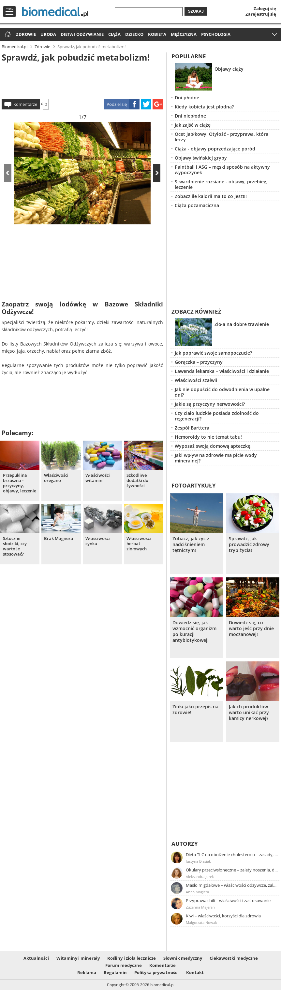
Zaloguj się (265, 8)
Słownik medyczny (182, 958)
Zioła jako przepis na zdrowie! (195, 709)
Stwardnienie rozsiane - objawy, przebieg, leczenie (221, 184)
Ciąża (114, 34)
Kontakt (195, 972)
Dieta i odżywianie (82, 34)
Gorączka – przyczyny (199, 362)
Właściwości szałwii (196, 380)
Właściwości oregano (56, 478)
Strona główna (7, 35)
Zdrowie (26, 34)
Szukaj (196, 11)
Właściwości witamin (97, 478)
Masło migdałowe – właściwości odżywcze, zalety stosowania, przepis (232, 885)
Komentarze (25, 104)
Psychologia (215, 34)
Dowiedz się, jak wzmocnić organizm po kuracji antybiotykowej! (194, 631)
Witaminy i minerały (78, 958)
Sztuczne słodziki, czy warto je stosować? (15, 546)
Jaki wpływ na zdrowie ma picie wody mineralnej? (216, 458)
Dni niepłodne (190, 116)
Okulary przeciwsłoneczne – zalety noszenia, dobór (232, 870)
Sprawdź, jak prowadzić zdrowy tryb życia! (249, 544)
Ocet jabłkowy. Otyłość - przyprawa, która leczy (221, 137)
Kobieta (157, 34)
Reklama (86, 972)
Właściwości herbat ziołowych (138, 544)
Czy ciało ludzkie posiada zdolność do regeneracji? (217, 416)
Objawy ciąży (229, 69)
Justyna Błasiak (198, 861)
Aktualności (36, 958)
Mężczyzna (184, 34)
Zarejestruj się (260, 14)
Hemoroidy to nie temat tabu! (208, 437)
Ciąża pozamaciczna (197, 205)
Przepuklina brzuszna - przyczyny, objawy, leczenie (19, 483)
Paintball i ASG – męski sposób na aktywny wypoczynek (222, 170)
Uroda (48, 34)
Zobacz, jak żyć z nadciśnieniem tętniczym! (190, 544)
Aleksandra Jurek (200, 876)
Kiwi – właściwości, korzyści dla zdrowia (223, 916)
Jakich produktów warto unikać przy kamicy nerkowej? (249, 712)
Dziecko (134, 34)
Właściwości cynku (97, 541)
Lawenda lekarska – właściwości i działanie (222, 371)
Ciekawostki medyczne (234, 958)
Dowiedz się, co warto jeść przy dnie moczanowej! (251, 628)
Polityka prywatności (156, 972)
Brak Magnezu (58, 538)
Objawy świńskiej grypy (201, 158)
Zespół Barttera (192, 428)
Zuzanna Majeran (200, 907)
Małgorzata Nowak (201, 922)
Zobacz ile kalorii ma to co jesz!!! (211, 196)
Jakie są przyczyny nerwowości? (210, 404)
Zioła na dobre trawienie (241, 324)
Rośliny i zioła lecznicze (131, 958)
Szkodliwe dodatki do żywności (137, 480)
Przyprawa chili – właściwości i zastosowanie (228, 900)
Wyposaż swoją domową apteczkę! (213, 446)
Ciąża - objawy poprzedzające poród (215, 149)
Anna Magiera (197, 891)
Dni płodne (187, 97)
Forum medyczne (123, 965)
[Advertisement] (82, 79)
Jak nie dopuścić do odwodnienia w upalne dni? (222, 392)
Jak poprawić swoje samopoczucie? (213, 353)
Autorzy (184, 843)
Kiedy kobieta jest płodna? (204, 107)
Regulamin (115, 972)
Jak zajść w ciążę (193, 125)
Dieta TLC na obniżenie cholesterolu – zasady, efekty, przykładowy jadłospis (232, 854)
